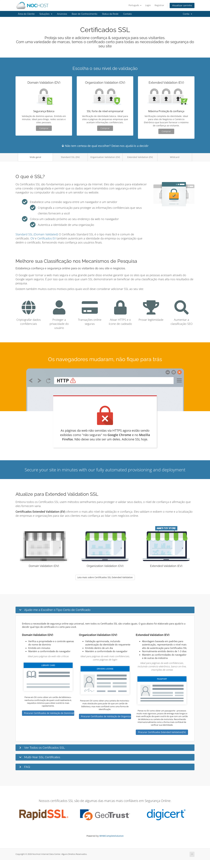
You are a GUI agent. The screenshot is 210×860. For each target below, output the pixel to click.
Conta (187, 14)
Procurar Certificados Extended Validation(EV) (162, 732)
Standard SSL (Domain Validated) (37, 234)
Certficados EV (46, 238)
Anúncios (62, 14)
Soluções (45, 14)
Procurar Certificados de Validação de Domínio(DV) (49, 713)
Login (148, 5)
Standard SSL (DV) (70, 157)
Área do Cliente (26, 14)
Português (135, 5)
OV (32, 238)
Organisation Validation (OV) (105, 157)
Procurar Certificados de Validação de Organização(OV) (106, 716)
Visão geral (35, 157)
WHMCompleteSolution (111, 835)
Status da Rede (110, 14)
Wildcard (174, 157)
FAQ (27, 767)
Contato (127, 14)
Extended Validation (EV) (140, 157)
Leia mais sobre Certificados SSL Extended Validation (105, 577)
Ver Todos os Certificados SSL (44, 747)
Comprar (43, 128)
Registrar (159, 5)
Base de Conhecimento (84, 14)
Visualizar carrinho (182, 5)
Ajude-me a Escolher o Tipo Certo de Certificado (57, 609)
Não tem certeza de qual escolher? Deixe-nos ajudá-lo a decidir (105, 146)
